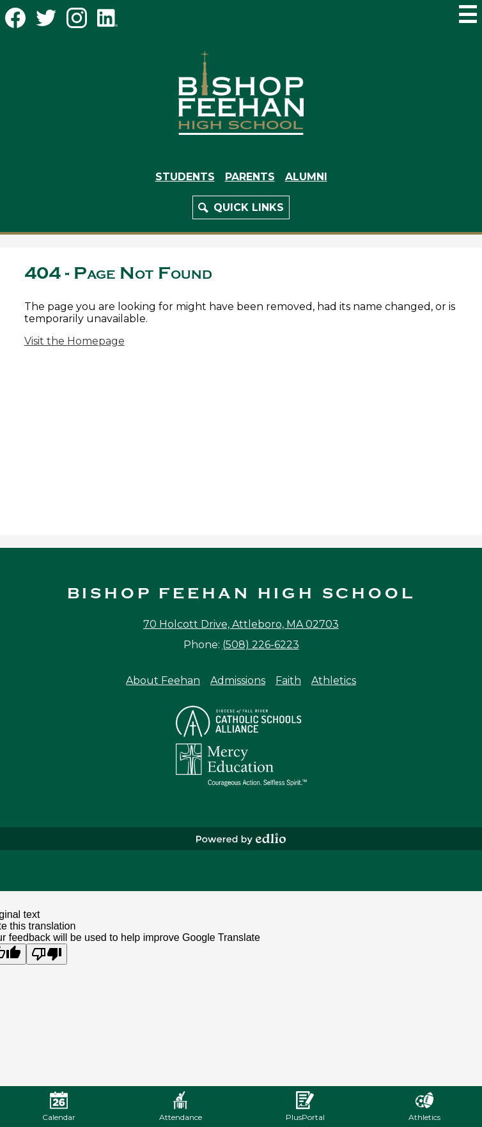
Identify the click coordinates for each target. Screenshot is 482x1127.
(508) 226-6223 (260, 645)
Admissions (237, 680)
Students (185, 177)
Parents (250, 177)
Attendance (180, 1106)
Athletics (333, 680)
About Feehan (163, 680)
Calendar (58, 1106)
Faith (288, 680)
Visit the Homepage (74, 341)
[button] (241, 207)
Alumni (306, 177)
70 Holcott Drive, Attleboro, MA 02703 (241, 624)
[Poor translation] (46, 954)
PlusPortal (305, 1106)
